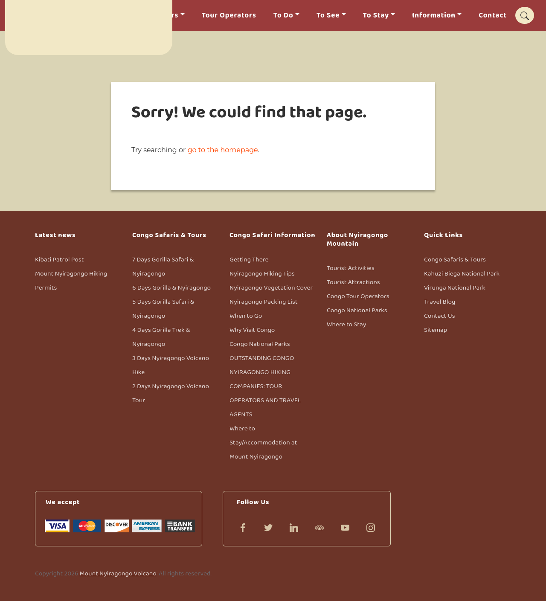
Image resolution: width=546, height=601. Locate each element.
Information (434, 15)
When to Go (245, 316)
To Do (283, 15)
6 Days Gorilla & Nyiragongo (171, 287)
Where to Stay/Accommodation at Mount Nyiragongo (263, 442)
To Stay (376, 15)
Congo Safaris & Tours (455, 259)
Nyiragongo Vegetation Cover (271, 287)
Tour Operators (229, 15)
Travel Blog (439, 301)
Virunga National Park (454, 287)
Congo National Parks (259, 344)
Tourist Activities (351, 268)
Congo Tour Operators (358, 296)
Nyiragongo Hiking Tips (262, 273)
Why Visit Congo (252, 330)
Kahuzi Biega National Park (462, 273)
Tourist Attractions (353, 282)
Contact (493, 15)
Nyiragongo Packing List (263, 301)
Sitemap (435, 330)
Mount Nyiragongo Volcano (118, 573)
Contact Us (439, 316)
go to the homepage (223, 150)
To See (328, 15)
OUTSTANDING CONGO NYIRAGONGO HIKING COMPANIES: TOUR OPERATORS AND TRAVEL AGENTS (265, 386)
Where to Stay (346, 324)
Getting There (249, 259)
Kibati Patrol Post (59, 259)
